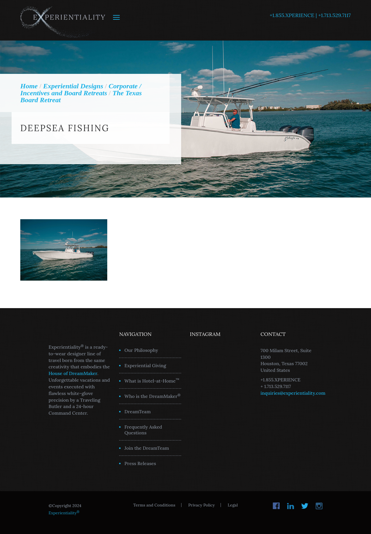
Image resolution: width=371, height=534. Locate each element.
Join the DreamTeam (146, 448)
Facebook (276, 505)
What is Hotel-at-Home (151, 380)
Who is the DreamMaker (152, 396)
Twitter (304, 505)
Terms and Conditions (154, 505)
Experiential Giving (145, 365)
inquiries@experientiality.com (293, 393)
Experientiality (63, 20)
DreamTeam (137, 411)
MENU (116, 17)
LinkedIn (290, 505)
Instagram (319, 505)
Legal (233, 505)
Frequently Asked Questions (143, 430)
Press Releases (140, 463)
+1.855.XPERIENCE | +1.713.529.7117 (310, 15)
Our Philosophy (141, 350)
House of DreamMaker (73, 373)
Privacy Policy (201, 505)
